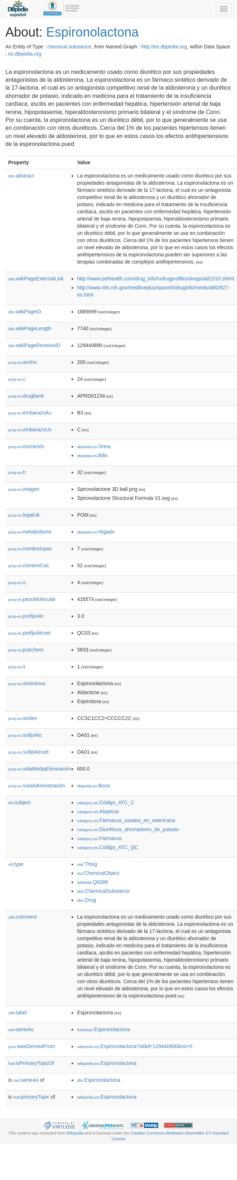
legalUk (24, 515)
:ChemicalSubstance (103, 891)
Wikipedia (75, 1133)
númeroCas (28, 565)
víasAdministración (36, 785)
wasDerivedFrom (31, 1046)
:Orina (93, 446)
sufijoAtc (25, 735)
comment (22, 917)
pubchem (26, 650)
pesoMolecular (31, 599)
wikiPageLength (30, 328)
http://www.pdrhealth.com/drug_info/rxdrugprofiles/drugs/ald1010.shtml (155, 278)
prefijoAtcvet (29, 633)
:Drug (86, 900)
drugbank (26, 396)
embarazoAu (29, 413)
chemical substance (69, 46)
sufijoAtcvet (28, 752)
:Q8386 (92, 882)
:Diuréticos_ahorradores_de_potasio (128, 829)
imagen (23, 489)
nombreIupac (30, 548)
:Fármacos (99, 838)
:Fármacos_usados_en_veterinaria (126, 820)
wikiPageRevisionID (34, 345)
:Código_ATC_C (105, 802)
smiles (22, 718)
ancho (22, 362)
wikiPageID (24, 311)
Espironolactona (92, 32)
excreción (26, 446)
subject (19, 802)
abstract (21, 176)
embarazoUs (29, 429)
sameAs (20, 1029)
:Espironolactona (103, 1029)
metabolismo (29, 532)
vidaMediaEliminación (39, 769)
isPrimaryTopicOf (31, 1063)
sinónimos (26, 683)
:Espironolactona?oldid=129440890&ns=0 (134, 1046)
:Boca (93, 785)
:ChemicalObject (98, 873)
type (16, 864)
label (17, 1012)
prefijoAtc (26, 616)
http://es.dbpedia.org (164, 46)
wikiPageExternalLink (36, 278)
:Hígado (95, 532)
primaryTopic (31, 1097)
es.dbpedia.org (25, 54)
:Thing (87, 864)
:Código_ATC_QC (107, 847)
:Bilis (92, 455)
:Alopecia (97, 811)
